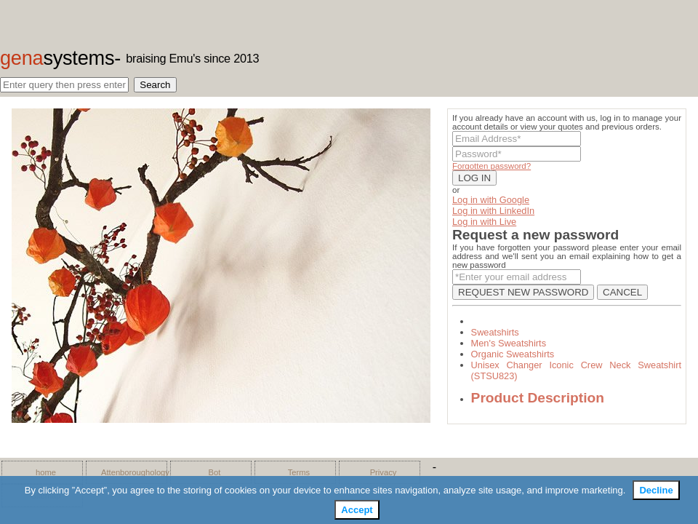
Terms (299, 472)
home (46, 472)
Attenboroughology (130, 472)
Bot (215, 472)
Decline (656, 490)
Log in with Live (484, 221)
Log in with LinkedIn (493, 210)
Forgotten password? (491, 166)
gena (57, 58)
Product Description (537, 397)
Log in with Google (490, 199)
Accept (356, 509)
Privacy (383, 472)
